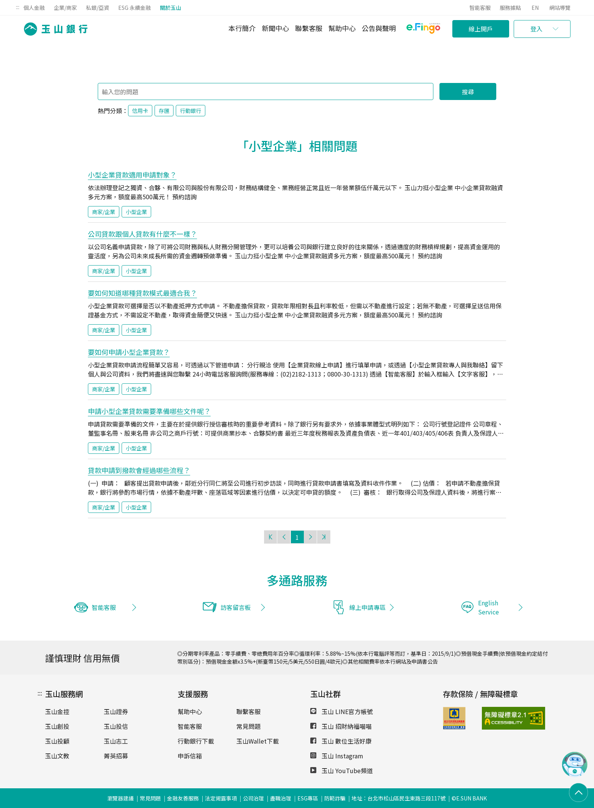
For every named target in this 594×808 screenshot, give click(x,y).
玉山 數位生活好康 (341, 740)
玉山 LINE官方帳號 (341, 711)
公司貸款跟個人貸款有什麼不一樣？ (142, 234)
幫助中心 (342, 28)
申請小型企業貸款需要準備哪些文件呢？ (149, 411)
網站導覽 (560, 7)
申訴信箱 (190, 755)
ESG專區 (307, 798)
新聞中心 (275, 28)
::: (17, 7)
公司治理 (253, 798)
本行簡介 (242, 28)
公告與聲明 (379, 28)
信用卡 (140, 110)
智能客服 (480, 7)
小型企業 (136, 212)
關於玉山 (170, 7)
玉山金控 (57, 711)
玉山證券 (116, 711)
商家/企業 (103, 212)
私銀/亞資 (97, 7)
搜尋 (468, 91)
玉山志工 (116, 740)
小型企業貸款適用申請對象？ (132, 175)
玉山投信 (116, 726)
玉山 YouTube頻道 (341, 770)
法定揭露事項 (221, 798)
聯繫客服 (308, 28)
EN (535, 7)
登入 (536, 28)
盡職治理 (280, 798)
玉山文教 (57, 755)
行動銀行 (190, 110)
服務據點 (510, 7)
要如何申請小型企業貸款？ (129, 352)
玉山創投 (57, 726)
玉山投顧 (57, 740)
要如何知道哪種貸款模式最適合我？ (142, 293)
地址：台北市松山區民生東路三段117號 (399, 798)
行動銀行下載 (196, 740)
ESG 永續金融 (134, 7)
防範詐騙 (334, 798)
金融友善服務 (183, 798)
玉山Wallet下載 (257, 740)
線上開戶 (481, 28)
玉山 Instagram (336, 755)
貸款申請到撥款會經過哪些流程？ (139, 470)
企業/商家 (65, 7)
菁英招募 (116, 755)
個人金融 (34, 7)
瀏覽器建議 (120, 798)
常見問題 (248, 726)
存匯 (164, 110)
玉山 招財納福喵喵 (341, 726)
